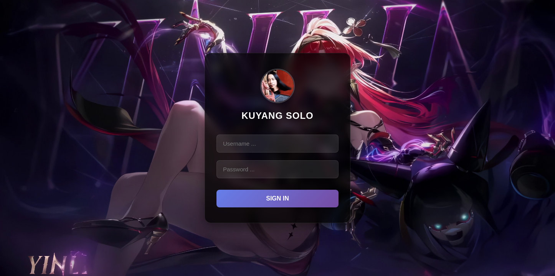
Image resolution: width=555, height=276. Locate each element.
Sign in (277, 198)
